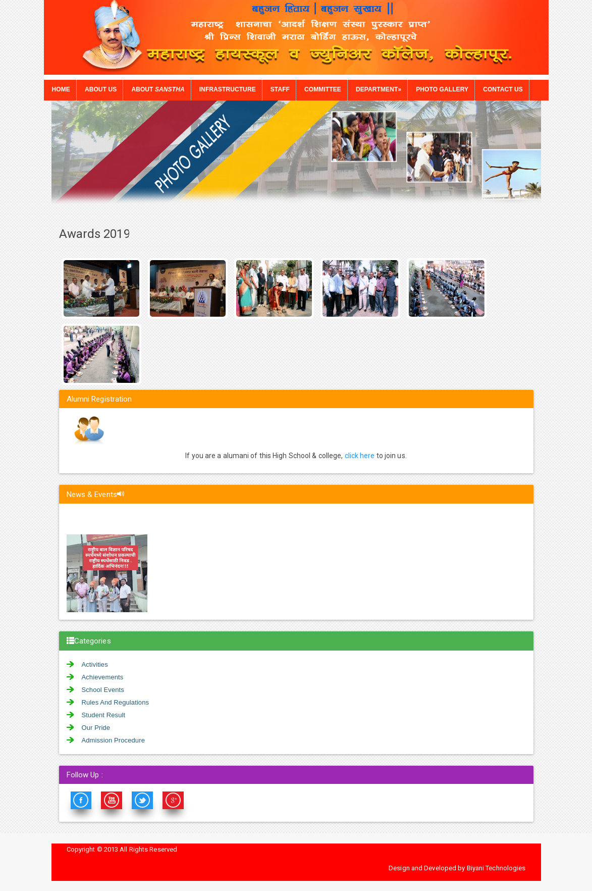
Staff (280, 89)
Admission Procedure (113, 740)
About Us (101, 89)
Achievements (103, 677)
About (157, 89)
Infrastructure (227, 89)
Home (61, 89)
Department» (378, 89)
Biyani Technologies (496, 868)
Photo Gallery (442, 89)
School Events (103, 690)
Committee (322, 89)
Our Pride (96, 727)
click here (360, 456)
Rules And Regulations (115, 702)
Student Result (104, 715)
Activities (95, 664)
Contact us (503, 89)
